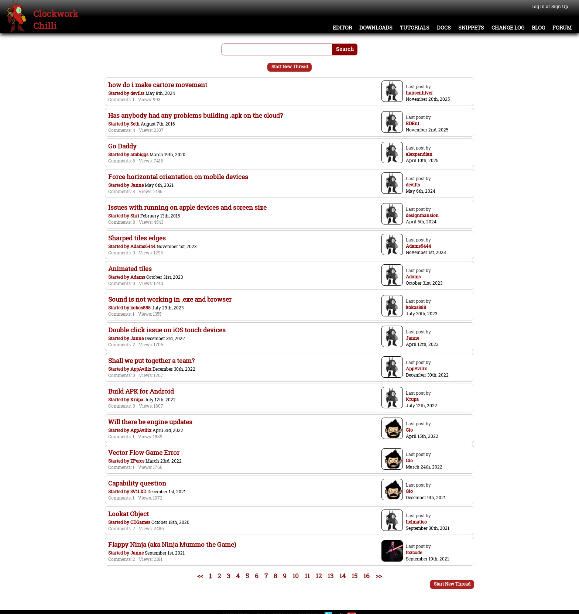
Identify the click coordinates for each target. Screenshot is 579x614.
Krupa (136, 400)
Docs (444, 27)
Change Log (507, 27)
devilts (137, 93)
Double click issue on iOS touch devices (167, 330)
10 (295, 576)
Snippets (471, 27)
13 (330, 576)
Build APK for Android (141, 391)
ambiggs (139, 154)
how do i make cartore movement (157, 84)
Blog (538, 27)
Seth (135, 124)
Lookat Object (128, 514)
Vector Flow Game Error (143, 452)
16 (366, 576)
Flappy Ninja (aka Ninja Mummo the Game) (172, 544)
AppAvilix (140, 369)
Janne (137, 185)
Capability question (137, 483)
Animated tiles (130, 268)
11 (307, 576)
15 (354, 576)
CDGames (140, 522)
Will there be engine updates (150, 422)
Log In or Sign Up (549, 6)
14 (342, 576)
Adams (137, 277)
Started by (119, 93)
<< (200, 576)
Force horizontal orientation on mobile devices (178, 176)
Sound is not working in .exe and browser (170, 299)
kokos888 (140, 308)
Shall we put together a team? (151, 360)
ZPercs (137, 461)
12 (319, 576)
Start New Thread (289, 67)
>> (379, 576)
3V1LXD (138, 491)
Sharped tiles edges (137, 238)
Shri (134, 216)
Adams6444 (142, 246)
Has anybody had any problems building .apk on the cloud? (195, 115)
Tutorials (414, 27)
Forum (562, 27)
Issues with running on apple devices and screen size (187, 207)
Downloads (376, 27)
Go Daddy (122, 146)
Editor (342, 27)
